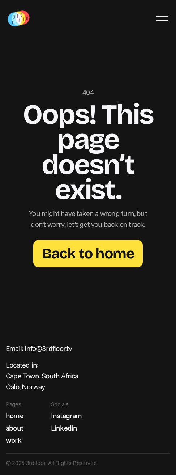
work (13, 440)
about (14, 427)
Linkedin (64, 427)
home (14, 415)
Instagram (66, 415)
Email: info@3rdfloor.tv (39, 348)
